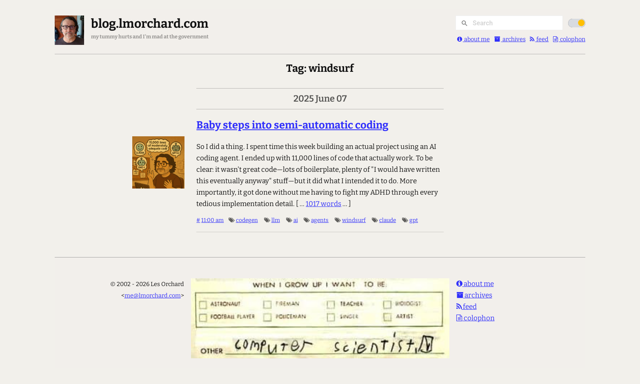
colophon (569, 39)
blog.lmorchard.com (150, 23)
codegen (247, 220)
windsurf (354, 220)
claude (387, 220)
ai (295, 220)
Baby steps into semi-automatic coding (292, 125)
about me (473, 39)
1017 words (323, 204)
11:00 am (212, 220)
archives (510, 39)
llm (275, 220)
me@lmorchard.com (152, 295)
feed (539, 39)
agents (320, 220)
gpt (413, 220)
